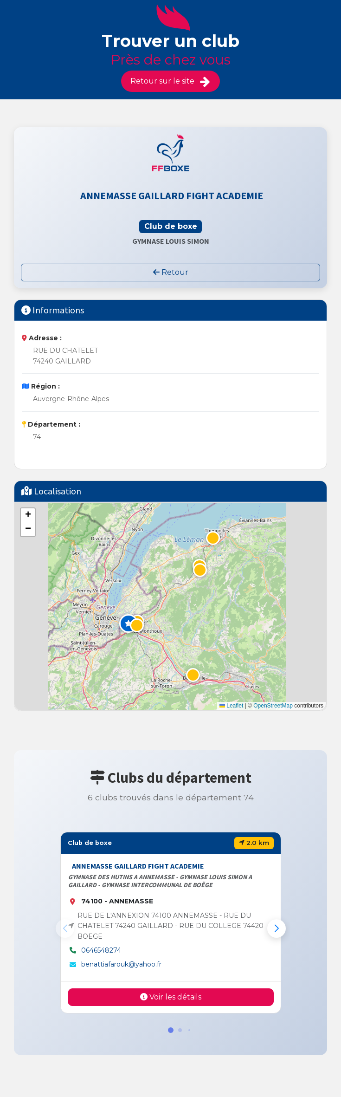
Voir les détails (170, 997)
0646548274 (101, 950)
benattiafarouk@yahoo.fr (121, 964)
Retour (170, 272)
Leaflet (231, 705)
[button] (128, 623)
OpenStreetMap (273, 705)
